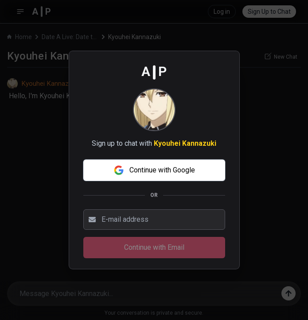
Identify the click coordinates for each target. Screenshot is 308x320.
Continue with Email (154, 247)
